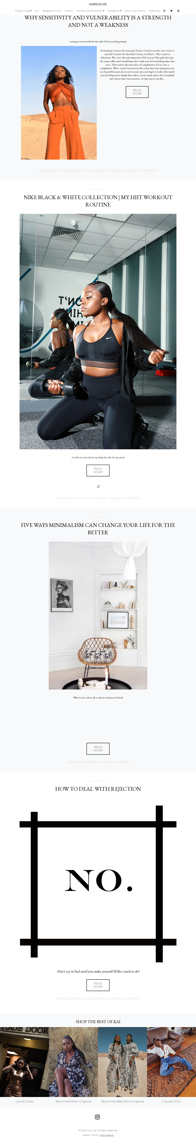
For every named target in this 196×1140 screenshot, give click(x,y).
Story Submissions (135, 10)
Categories (113, 10)
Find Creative (107, 1135)
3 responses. (121, 761)
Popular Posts (98, 170)
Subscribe (154, 10)
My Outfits (80, 497)
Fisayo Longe (22, 10)
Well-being (133, 170)
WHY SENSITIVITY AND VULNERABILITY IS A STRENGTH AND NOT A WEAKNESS (98, 21)
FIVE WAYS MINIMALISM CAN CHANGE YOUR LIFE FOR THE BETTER (98, 528)
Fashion (69, 10)
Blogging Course (51, 10)
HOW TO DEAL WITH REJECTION (98, 788)
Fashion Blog (47, 170)
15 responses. (133, 497)
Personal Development (89, 10)
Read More (137, 92)
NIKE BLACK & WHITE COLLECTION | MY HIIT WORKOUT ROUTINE (98, 201)
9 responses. (149, 170)
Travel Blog (116, 170)
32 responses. (131, 998)
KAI (37, 10)
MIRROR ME (98, 4)
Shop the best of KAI (98, 1021)
